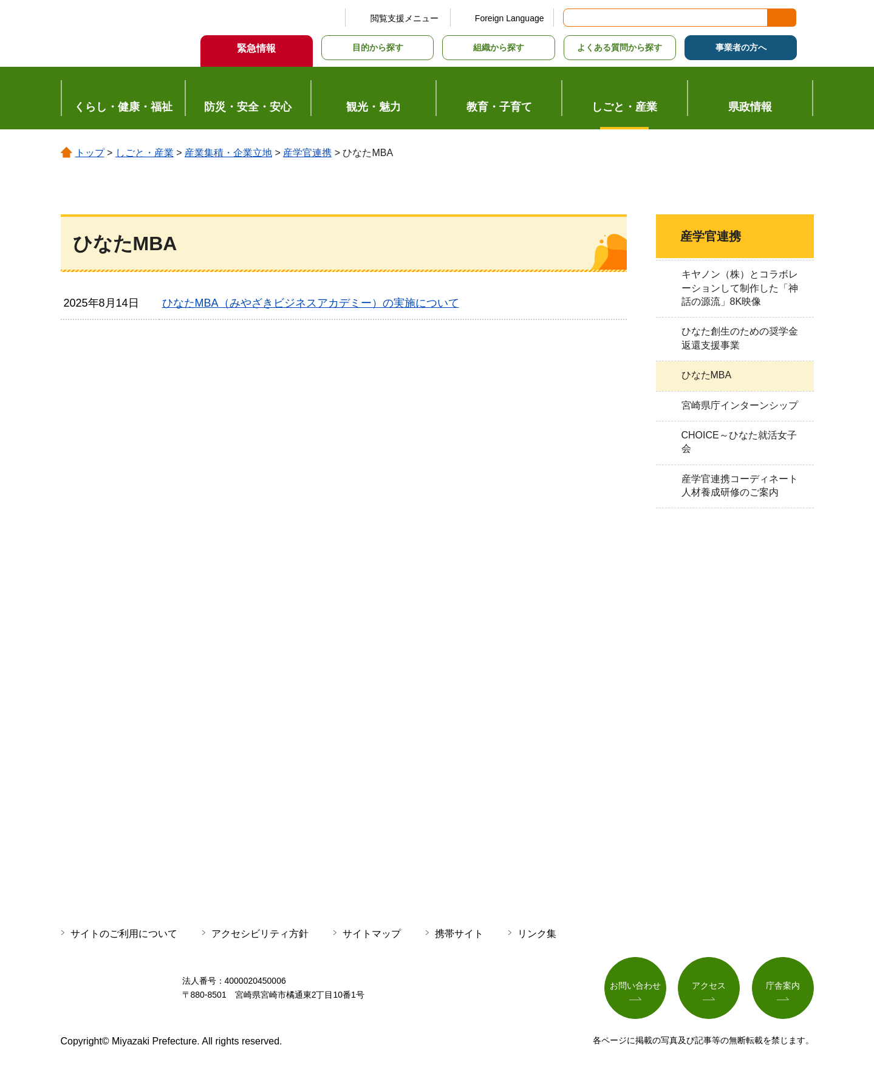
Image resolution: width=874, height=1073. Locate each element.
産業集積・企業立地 (228, 153)
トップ (89, 153)
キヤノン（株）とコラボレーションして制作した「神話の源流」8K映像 (739, 288)
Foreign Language (509, 18)
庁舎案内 (783, 985)
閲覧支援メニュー (404, 18)
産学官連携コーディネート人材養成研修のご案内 (739, 485)
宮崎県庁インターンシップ (739, 405)
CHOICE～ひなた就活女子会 (739, 442)
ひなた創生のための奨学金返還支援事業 (739, 338)
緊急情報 (256, 48)
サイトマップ (372, 933)
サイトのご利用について (123, 933)
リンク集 (536, 933)
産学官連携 (307, 153)
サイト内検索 (573, 18)
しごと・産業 (144, 153)
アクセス (709, 985)
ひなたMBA (706, 375)
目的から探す (377, 47)
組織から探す (498, 47)
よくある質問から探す (619, 47)
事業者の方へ (740, 47)
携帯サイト (459, 933)
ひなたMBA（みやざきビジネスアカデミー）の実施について (310, 303)
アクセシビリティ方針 (260, 933)
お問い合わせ (635, 985)
